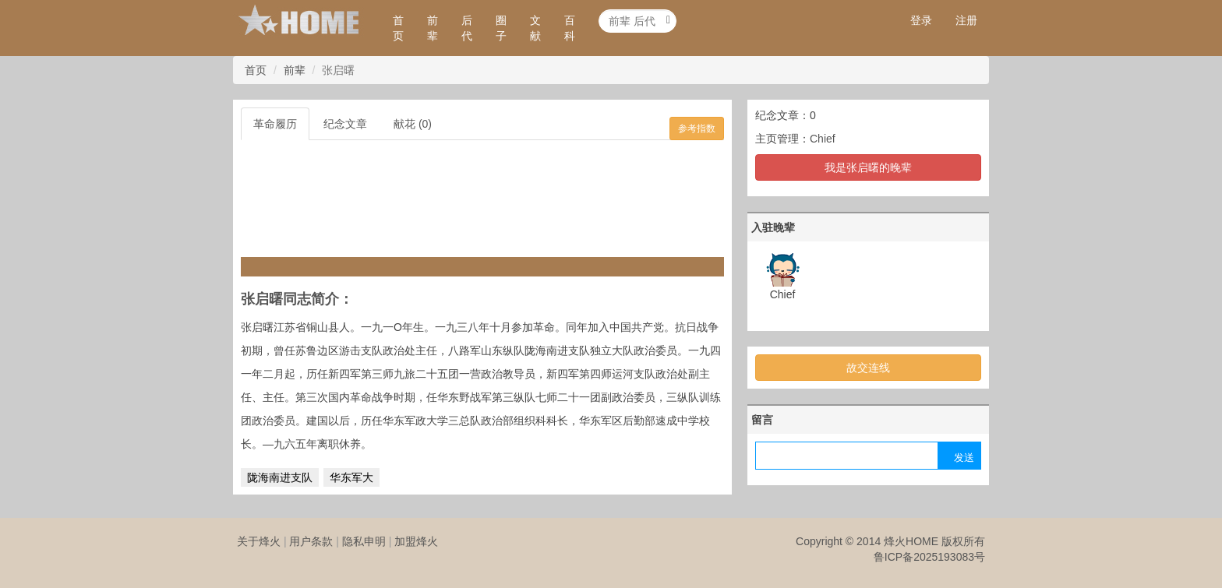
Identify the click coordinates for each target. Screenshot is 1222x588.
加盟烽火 (416, 541)
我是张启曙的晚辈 (868, 167)
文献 (535, 28)
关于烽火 (259, 541)
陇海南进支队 (280, 477)
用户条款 (311, 541)
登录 (921, 20)
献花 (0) (413, 124)
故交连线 (868, 367)
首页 (398, 28)
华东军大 (351, 477)
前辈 (432, 28)
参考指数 (696, 128)
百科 (569, 28)
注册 (966, 20)
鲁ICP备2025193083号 (929, 557)
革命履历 (275, 124)
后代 (466, 28)
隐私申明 (364, 541)
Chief (822, 138)
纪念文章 (345, 124)
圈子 (501, 28)
